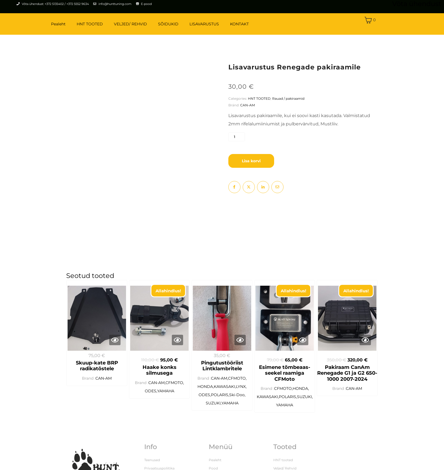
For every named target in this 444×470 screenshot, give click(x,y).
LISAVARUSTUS (204, 23)
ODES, (151, 394)
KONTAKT (239, 23)
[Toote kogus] (236, 137)
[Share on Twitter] (249, 187)
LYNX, (241, 389)
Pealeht (58, 23)
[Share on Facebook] (234, 187)
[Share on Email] (277, 187)
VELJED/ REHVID (130, 23)
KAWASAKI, (225, 389)
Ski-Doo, (237, 398)
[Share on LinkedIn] (263, 187)
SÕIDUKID (168, 23)
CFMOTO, (174, 385)
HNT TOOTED (90, 23)
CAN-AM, (156, 385)
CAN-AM (247, 105)
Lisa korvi (251, 160)
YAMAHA (165, 394)
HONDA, (205, 389)
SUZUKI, (213, 406)
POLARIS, (220, 398)
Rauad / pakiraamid (288, 98)
